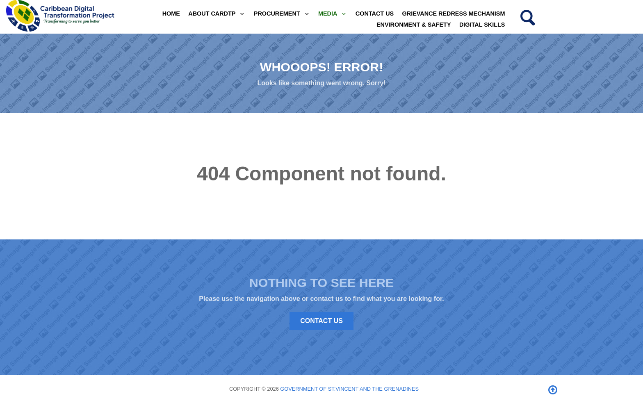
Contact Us (321, 320)
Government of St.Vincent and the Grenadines (349, 389)
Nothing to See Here (321, 282)
